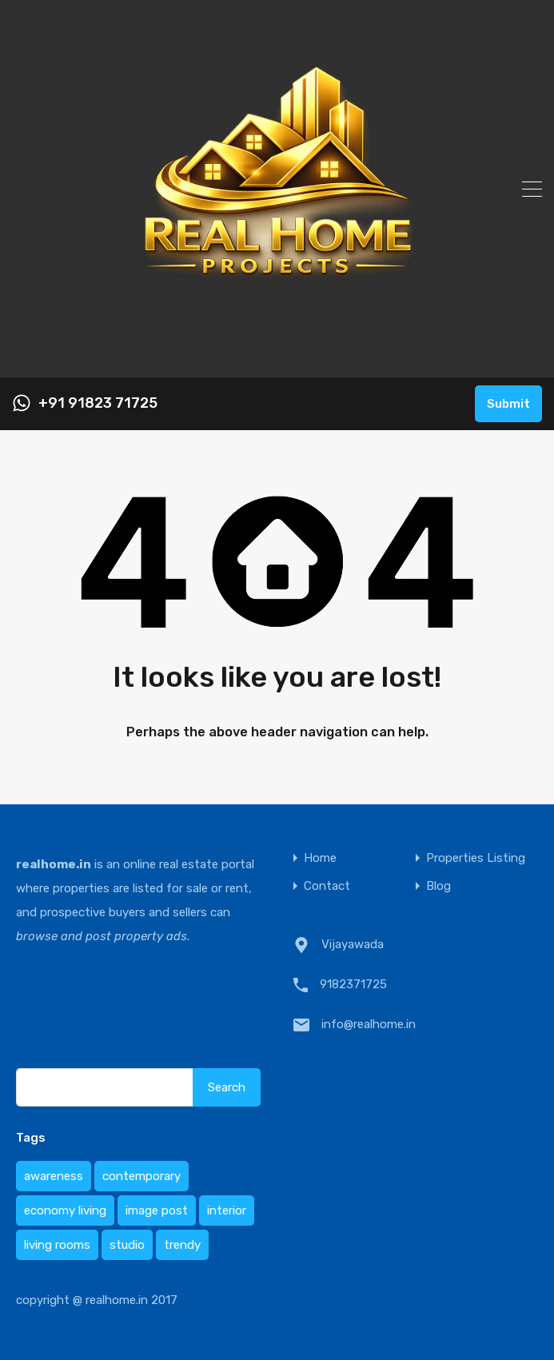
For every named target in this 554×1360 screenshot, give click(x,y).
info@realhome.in (368, 1024)
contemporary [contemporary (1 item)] (141, 1176)
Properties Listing (475, 858)
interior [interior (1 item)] (226, 1210)
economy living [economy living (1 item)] (65, 1210)
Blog (438, 886)
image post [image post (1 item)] (157, 1210)
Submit (508, 404)
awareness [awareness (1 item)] (53, 1176)
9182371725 (353, 984)
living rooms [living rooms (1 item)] (57, 1245)
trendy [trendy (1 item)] (182, 1245)
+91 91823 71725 (97, 403)
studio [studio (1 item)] (127, 1245)
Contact (327, 886)
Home (320, 858)
